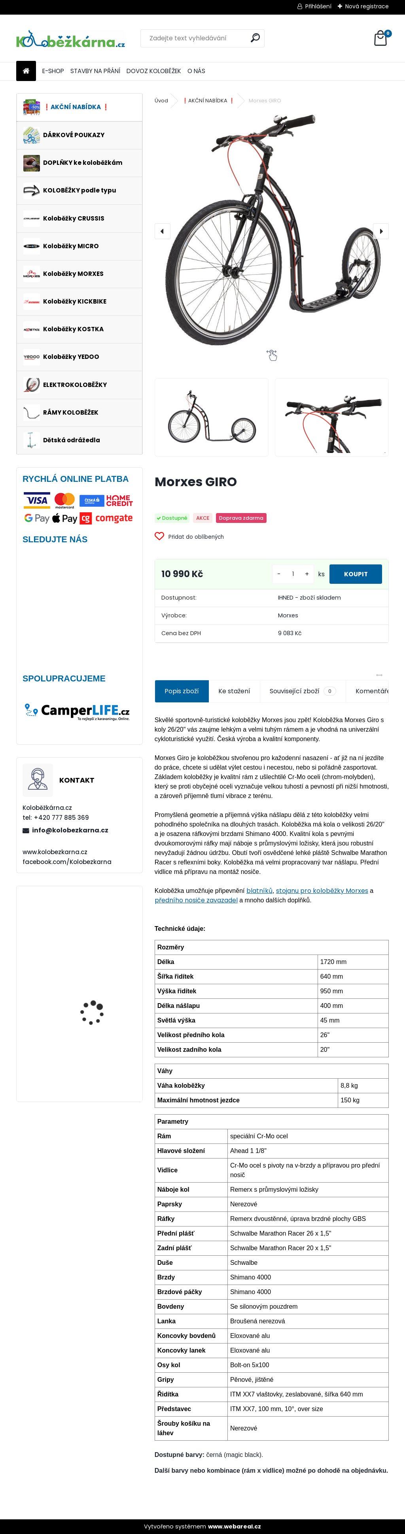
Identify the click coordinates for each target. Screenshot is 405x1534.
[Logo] (70, 38)
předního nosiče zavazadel (196, 900)
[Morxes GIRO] (272, 231)
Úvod (161, 100)
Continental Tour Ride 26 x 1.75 (103, 998)
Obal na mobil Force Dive (102, 924)
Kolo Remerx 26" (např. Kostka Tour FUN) (99, 1060)
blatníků (259, 890)
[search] (255, 37)
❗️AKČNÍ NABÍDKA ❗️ (208, 100)
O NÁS (196, 71)
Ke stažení (234, 691)
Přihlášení (318, 6)
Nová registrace (367, 6)
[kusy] (289, 574)
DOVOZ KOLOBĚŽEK (154, 71)
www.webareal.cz (234, 1526)
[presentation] (162, 231)
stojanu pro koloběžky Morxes (322, 890)
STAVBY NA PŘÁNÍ (95, 71)
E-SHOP (53, 71)
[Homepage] (26, 71)
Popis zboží (182, 691)
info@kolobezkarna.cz (70, 830)
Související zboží (303, 691)
